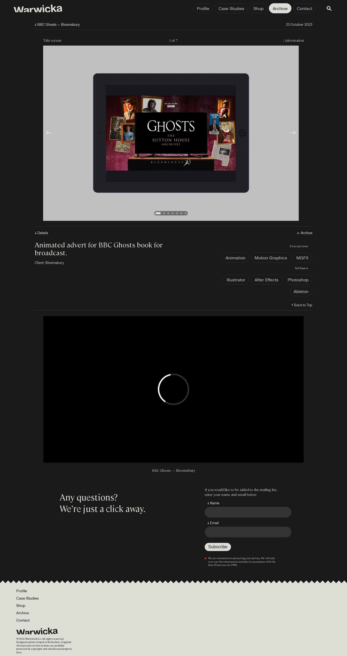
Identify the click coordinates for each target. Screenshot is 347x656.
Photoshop (298, 280)
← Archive (304, 233)
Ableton (301, 291)
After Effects (266, 280)
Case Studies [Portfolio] (27, 598)
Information (294, 40)
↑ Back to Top (301, 304)
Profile (201, 8)
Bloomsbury (54, 262)
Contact (303, 8)
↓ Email (213, 522)
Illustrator (236, 280)
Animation (235, 258)
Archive (278, 8)
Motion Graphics (271, 258)
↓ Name (213, 503)
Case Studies (230, 8)
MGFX (302, 258)
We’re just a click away (101, 508)
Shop (257, 8)
